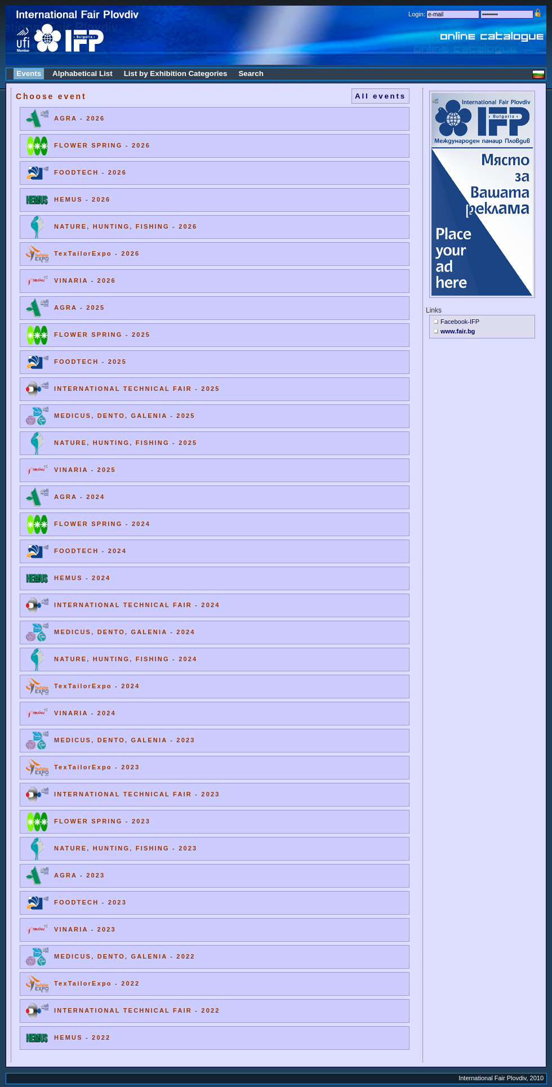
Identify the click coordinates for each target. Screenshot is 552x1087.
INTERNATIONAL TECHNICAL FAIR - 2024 (137, 605)
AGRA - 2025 (79, 307)
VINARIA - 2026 (85, 280)
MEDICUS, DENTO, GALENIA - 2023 (124, 740)
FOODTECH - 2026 (90, 172)
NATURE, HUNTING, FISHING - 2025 (125, 442)
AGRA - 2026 (79, 118)
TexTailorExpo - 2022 (97, 983)
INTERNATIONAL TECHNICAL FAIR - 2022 (137, 1010)
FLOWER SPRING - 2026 (102, 145)
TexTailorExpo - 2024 (97, 686)
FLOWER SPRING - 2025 (102, 334)
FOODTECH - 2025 (90, 361)
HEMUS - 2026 (82, 199)
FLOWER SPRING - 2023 (102, 821)
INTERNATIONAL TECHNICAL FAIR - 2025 (137, 388)
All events (380, 96)
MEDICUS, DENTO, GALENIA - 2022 (124, 956)
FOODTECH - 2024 (90, 550)
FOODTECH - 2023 (90, 902)
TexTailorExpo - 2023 (97, 767)
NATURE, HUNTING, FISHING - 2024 (125, 659)
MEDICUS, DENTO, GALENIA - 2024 (124, 632)
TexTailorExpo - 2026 (97, 253)
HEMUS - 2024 (82, 577)
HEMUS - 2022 (82, 1037)
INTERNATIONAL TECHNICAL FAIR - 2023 (137, 794)
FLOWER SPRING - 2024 (102, 523)
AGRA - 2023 (79, 875)
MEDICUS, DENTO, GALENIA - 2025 (124, 415)
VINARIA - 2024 (85, 713)
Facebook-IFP (459, 321)
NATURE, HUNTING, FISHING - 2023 (125, 848)
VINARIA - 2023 (85, 929)
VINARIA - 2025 (85, 469)
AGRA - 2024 (79, 496)
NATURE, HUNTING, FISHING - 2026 (125, 226)
